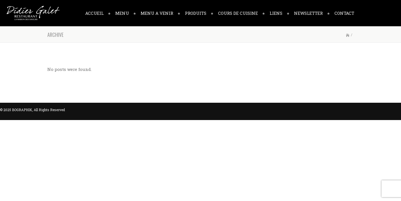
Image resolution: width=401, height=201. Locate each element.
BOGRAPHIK (22, 109)
